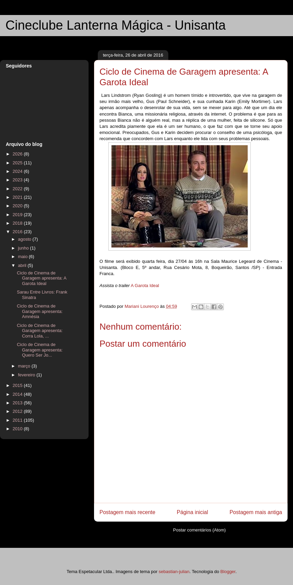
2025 (18, 162)
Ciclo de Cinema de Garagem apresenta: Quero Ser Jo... (39, 350)
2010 (18, 428)
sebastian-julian (174, 571)
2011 (18, 420)
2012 (18, 411)
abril (23, 265)
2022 (18, 188)
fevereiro (27, 374)
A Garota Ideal (145, 285)
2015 (18, 385)
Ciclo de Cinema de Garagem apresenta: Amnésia (39, 311)
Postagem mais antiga (256, 512)
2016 (18, 231)
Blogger (227, 571)
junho (24, 248)
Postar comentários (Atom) (199, 529)
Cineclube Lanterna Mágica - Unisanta (115, 25)
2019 (18, 214)
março (25, 366)
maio (23, 256)
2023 (18, 179)
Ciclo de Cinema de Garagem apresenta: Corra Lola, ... (39, 331)
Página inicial (192, 512)
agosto (25, 239)
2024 (18, 171)
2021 (18, 197)
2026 (18, 153)
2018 (18, 223)
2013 (18, 402)
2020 (18, 205)
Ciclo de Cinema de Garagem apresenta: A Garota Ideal (41, 278)
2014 (18, 394)
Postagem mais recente (127, 512)
